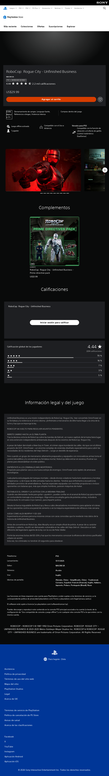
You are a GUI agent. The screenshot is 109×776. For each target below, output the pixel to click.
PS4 (27, 8)
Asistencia (78, 8)
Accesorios (46, 8)
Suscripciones (56, 25)
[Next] (104, 169)
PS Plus (35, 8)
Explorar (71, 25)
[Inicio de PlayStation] (5, 8)
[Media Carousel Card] (43, 169)
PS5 (20, 8)
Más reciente (10, 25)
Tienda (67, 8)
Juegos (12, 8)
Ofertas (40, 25)
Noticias (58, 8)
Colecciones (27, 25)
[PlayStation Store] (13, 16)
